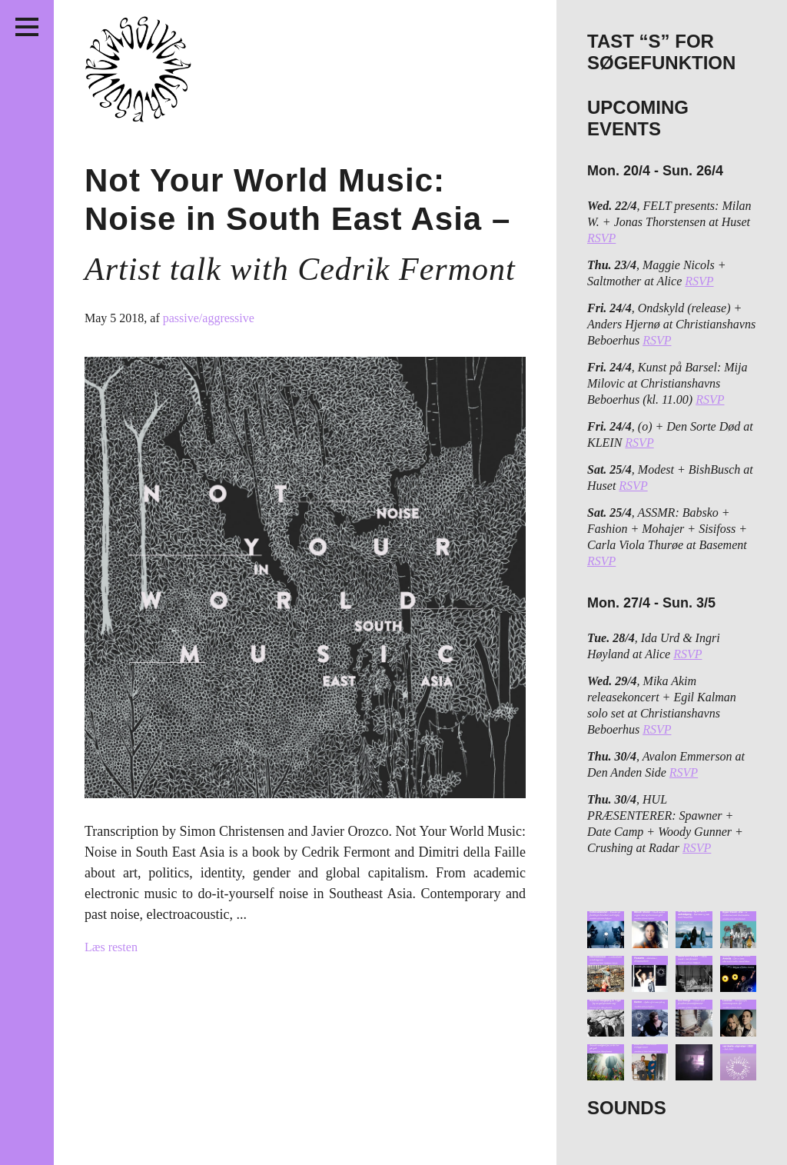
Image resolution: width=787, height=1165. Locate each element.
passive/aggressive (208, 318)
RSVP (601, 238)
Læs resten (111, 947)
